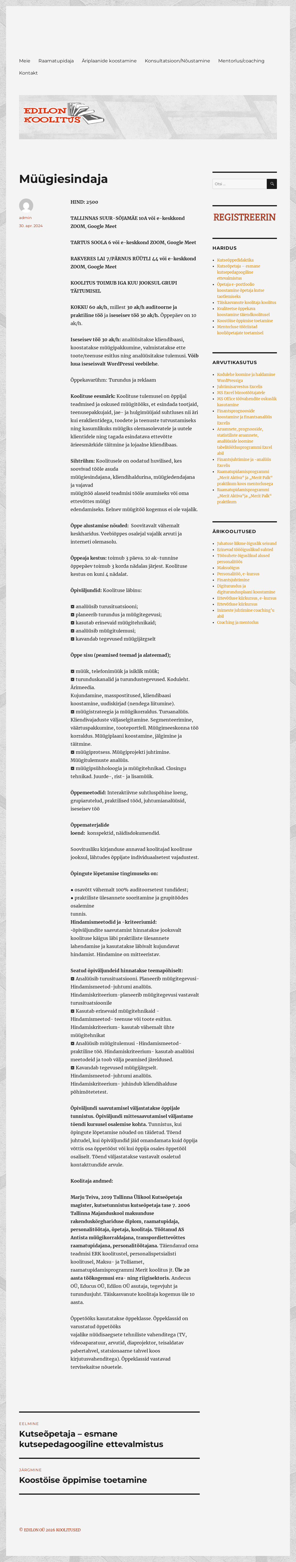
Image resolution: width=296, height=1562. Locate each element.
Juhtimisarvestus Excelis (239, 386)
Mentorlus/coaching (241, 61)
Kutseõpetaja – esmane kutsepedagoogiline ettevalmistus (238, 272)
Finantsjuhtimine (233, 580)
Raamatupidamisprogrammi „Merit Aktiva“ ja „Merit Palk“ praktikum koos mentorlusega (245, 477)
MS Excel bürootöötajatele (241, 392)
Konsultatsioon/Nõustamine (177, 61)
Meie (24, 61)
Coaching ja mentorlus (238, 622)
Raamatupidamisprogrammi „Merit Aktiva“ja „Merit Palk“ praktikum (244, 495)
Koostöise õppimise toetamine (245, 320)
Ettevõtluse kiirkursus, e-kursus (247, 598)
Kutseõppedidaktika (235, 260)
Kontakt (28, 73)
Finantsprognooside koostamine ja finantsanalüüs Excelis (244, 417)
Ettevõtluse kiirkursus (237, 604)
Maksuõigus (228, 567)
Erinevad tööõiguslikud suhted (245, 549)
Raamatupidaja (56, 61)
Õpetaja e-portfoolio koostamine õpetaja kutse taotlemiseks (240, 290)
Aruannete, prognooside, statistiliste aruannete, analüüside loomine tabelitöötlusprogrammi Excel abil (244, 441)
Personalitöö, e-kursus (238, 574)
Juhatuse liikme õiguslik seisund (247, 543)
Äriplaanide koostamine (109, 61)
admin (25, 217)
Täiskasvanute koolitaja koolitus (246, 302)
